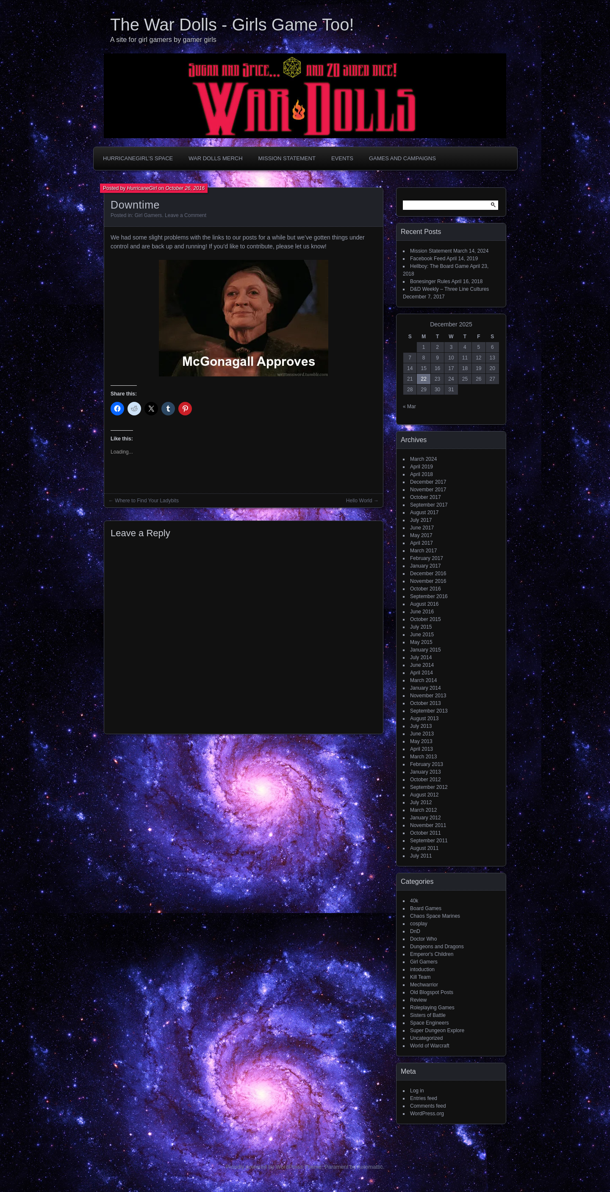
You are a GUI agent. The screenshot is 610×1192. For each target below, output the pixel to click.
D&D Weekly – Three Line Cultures (449, 289)
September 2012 (429, 787)
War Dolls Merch (215, 158)
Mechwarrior (424, 985)
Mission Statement (287, 158)
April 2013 (421, 749)
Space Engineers (429, 1023)
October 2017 (425, 497)
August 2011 (424, 848)
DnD (415, 931)
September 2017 (429, 505)
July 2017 (421, 520)
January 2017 (425, 566)
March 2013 (423, 757)
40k (414, 901)
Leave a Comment (185, 215)
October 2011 (425, 833)
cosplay (418, 924)
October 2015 (425, 619)
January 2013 (425, 772)
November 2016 (428, 581)
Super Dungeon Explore (437, 1030)
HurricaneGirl (142, 188)
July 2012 (421, 802)
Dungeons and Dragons (437, 947)
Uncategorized (426, 1038)
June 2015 (422, 635)
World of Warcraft (429, 1046)
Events (342, 158)
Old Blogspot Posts (431, 992)
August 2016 (424, 604)
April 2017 (421, 543)
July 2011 (421, 856)
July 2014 (421, 657)
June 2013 (422, 734)
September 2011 (429, 841)
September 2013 (429, 711)
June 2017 (422, 528)
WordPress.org (427, 1114)
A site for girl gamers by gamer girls (163, 39)
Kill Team (420, 977)
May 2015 (421, 642)
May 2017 (421, 535)
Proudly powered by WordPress (264, 1167)
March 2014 (423, 680)
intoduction (422, 969)
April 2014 (421, 673)
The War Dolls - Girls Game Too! (232, 24)
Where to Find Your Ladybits (147, 501)
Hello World (359, 501)
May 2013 (421, 741)
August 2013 (424, 718)
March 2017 (423, 551)
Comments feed (428, 1106)
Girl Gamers (148, 215)
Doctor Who (423, 939)
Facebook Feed (427, 259)
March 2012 (423, 810)
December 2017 (428, 482)
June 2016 (422, 612)
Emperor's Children (431, 954)
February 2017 (426, 558)
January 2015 (425, 650)
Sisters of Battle (428, 1015)
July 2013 (421, 726)
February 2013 (426, 764)
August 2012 (424, 795)
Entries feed (423, 1098)
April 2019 (421, 467)
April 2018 (421, 474)
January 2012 (425, 818)
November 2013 (428, 696)
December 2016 (428, 574)
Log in (417, 1091)
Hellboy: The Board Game (439, 266)
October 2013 (425, 703)
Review (418, 1000)
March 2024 (423, 459)
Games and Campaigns (402, 158)
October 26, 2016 (185, 188)
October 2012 (425, 780)
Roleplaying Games (432, 1008)
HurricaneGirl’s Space (138, 158)
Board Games (425, 908)
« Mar (409, 406)
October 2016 (425, 589)
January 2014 (425, 688)
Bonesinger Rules (430, 281)
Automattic (370, 1167)
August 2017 (424, 512)
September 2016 (429, 596)
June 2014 (422, 665)
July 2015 (421, 627)
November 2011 (428, 825)
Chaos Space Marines (435, 916)
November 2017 (428, 490)
